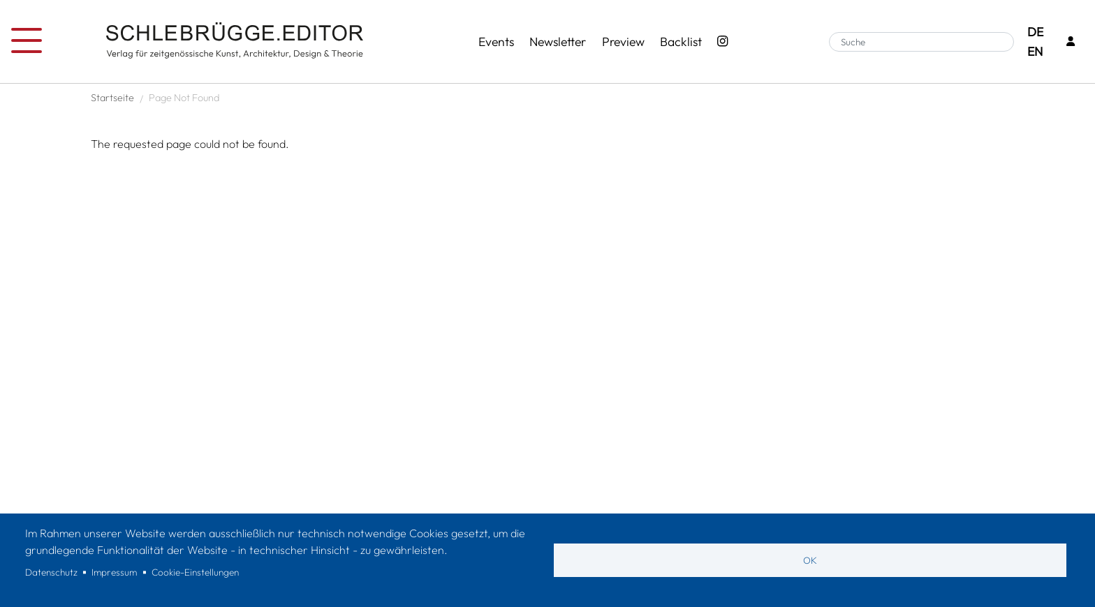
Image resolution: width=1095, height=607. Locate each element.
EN (1035, 51)
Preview (623, 41)
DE (1035, 32)
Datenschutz (51, 572)
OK (810, 560)
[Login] (1070, 42)
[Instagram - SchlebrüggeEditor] (723, 42)
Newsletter (557, 41)
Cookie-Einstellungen (195, 572)
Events (496, 41)
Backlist (681, 41)
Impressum (114, 572)
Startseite (112, 97)
